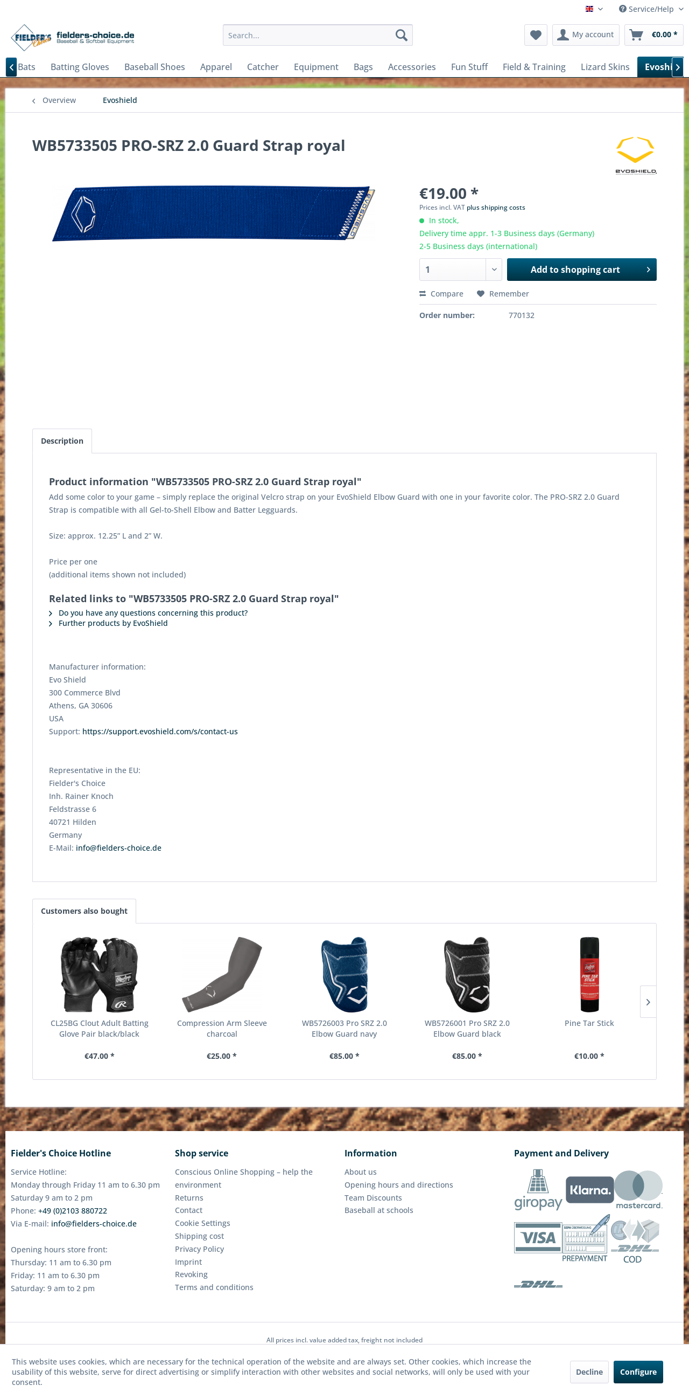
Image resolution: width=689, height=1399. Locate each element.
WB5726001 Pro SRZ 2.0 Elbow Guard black (467, 1028)
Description (62, 441)
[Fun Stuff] (469, 67)
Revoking (191, 1274)
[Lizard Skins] (605, 67)
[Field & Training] (534, 67)
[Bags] (363, 67)
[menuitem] (318, 35)
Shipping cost (199, 1236)
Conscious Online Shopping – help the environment (244, 1178)
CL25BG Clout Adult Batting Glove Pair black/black (100, 1028)
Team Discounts (373, 1198)
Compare (441, 293)
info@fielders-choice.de (118, 848)
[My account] (586, 35)
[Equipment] (316, 67)
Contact (188, 1210)
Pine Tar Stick (589, 1023)
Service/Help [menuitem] (647, 9)
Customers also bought (84, 911)
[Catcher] (263, 67)
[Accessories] (412, 67)
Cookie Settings (202, 1223)
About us (360, 1172)
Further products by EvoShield (108, 623)
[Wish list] (535, 35)
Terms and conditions (214, 1287)
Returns (189, 1198)
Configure (638, 1372)
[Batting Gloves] (80, 67)
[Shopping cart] (654, 35)
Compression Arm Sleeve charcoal (222, 1028)
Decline (589, 1372)
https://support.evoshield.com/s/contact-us (160, 731)
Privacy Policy (199, 1249)
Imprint (188, 1262)
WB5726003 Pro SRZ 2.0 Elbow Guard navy (344, 1028)
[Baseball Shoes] (155, 67)
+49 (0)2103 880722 (72, 1210)
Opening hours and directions (398, 1185)
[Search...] (318, 35)
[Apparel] (216, 67)
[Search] (401, 35)
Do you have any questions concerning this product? (148, 613)
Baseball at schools (378, 1210)
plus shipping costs (496, 207)
